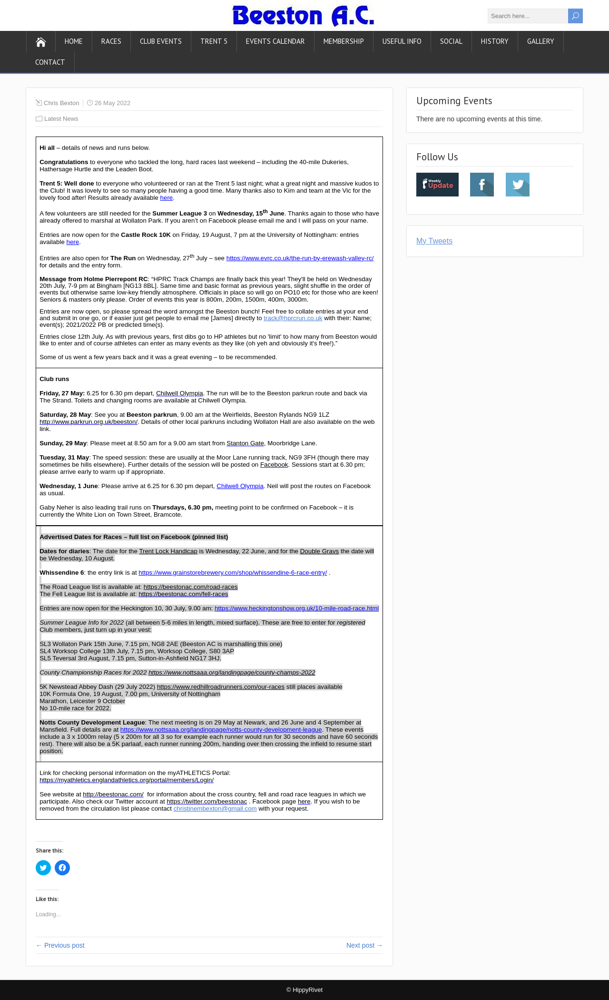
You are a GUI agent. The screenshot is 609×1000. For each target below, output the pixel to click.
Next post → (364, 945)
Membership (344, 41)
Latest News (61, 118)
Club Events (161, 41)
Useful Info (402, 41)
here (166, 197)
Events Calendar (275, 41)
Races (111, 41)
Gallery (540, 41)
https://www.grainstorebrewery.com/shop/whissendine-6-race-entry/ (232, 572)
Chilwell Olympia (240, 486)
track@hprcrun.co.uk (293, 318)
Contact (50, 62)
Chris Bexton (61, 103)
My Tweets (434, 241)
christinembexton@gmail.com (215, 808)
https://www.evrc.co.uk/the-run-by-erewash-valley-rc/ (300, 258)
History (495, 41)
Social (451, 41)
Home (74, 41)
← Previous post (60, 945)
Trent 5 (213, 41)
